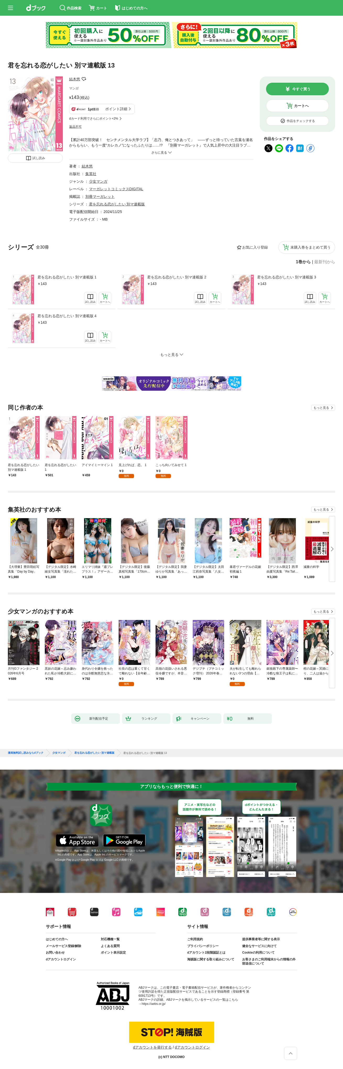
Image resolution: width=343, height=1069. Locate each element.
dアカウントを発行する (152, 1047)
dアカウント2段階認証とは (206, 952)
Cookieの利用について (258, 952)
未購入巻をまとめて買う (310, 247)
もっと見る (321, 408)
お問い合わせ (55, 952)
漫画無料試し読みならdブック (25, 753)
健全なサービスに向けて (259, 946)
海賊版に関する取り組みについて (210, 959)
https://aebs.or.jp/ (153, 1004)
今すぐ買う (301, 89)
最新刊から (324, 262)
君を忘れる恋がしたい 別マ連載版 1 (67, 277)
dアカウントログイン (61, 959)
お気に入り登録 (255, 247)
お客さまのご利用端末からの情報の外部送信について (269, 961)
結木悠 (74, 79)
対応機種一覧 (110, 939)
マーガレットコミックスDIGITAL (116, 189)
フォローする (83, 79)
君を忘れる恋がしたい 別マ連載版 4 (67, 316)
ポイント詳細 (116, 109)
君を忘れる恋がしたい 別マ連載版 (117, 204)
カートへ (301, 106)
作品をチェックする (301, 121)
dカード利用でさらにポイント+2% (93, 118)
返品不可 (75, 126)
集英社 (90, 174)
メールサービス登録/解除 (63, 946)
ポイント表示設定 (113, 952)
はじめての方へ (57, 939)
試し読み (38, 158)
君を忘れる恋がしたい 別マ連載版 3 (286, 277)
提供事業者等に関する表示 (261, 939)
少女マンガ (98, 181)
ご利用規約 (195, 939)
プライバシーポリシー (203, 946)
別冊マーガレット (100, 196)
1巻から (303, 262)
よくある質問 (110, 946)
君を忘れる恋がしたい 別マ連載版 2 (176, 277)
